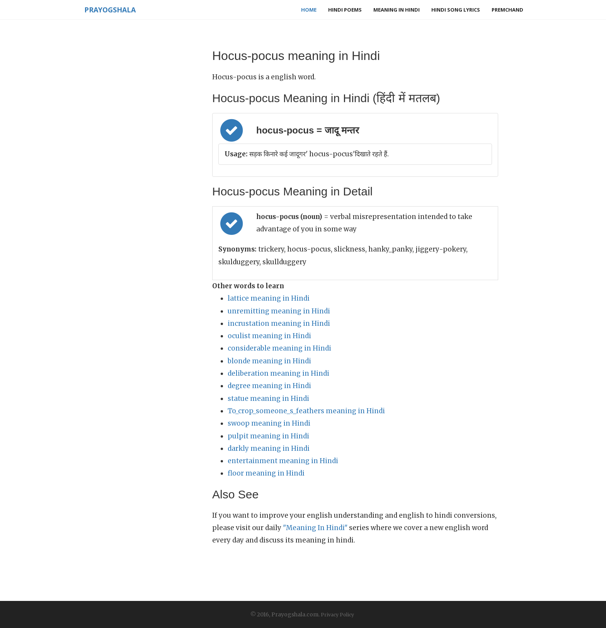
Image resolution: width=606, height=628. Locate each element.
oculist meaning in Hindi (269, 336)
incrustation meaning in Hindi (279, 323)
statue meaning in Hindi (268, 398)
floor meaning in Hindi (266, 473)
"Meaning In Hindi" (315, 528)
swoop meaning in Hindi (269, 423)
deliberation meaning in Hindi (278, 373)
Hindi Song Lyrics (455, 9)
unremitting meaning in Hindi (279, 311)
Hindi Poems (345, 9)
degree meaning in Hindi (269, 386)
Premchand (507, 9)
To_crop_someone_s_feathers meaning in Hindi (306, 411)
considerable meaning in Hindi (279, 348)
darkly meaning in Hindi (269, 448)
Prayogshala (108, 9)
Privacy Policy (337, 615)
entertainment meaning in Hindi (283, 461)
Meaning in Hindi (396, 9)
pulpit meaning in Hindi (268, 436)
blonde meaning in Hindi (269, 361)
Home (309, 9)
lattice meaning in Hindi (269, 298)
